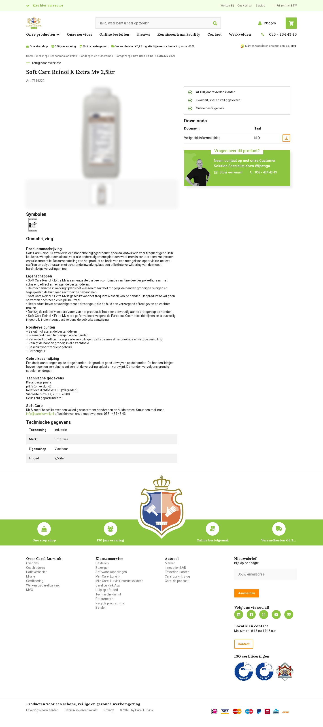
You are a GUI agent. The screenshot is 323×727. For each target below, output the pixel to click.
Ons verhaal (244, 5)
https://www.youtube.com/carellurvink (276, 614)
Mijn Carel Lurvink (108, 576)
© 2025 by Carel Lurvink (136, 710)
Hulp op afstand (107, 590)
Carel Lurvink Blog (177, 576)
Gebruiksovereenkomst (81, 710)
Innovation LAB (175, 567)
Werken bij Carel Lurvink (43, 585)
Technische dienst (108, 594)
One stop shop (39, 46)
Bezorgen (102, 567)
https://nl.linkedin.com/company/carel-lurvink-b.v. (238, 614)
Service (260, 5)
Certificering (34, 581)
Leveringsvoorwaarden (42, 710)
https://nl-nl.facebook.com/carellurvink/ (251, 614)
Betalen (101, 607)
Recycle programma (110, 603)
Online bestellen (114, 34)
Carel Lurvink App (108, 585)
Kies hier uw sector (47, 5)
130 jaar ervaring (65, 46)
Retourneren (104, 599)
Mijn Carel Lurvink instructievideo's (119, 581)
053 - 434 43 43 (283, 34)
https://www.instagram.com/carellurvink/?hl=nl (263, 614)
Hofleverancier (36, 572)
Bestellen (102, 563)
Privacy (109, 710)
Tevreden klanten (177, 572)
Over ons (32, 563)
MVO (29, 590)
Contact (214, 34)
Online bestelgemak (95, 46)
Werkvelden (240, 34)
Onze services (79, 34)
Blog (288, 614)
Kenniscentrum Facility (178, 34)
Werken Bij (227, 5)
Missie (30, 576)
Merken (170, 563)
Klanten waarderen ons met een (265, 46)
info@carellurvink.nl (40, 413)
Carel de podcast (177, 581)
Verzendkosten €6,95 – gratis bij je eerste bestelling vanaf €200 (155, 46)
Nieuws (143, 34)
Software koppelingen (111, 572)
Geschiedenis (35, 567)
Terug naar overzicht (46, 63)
